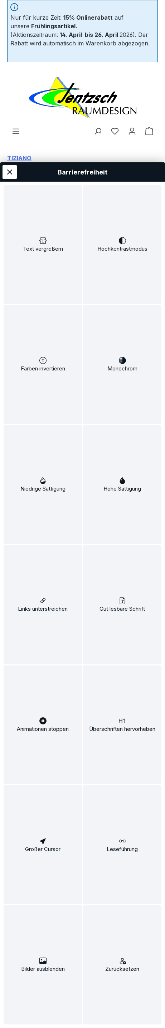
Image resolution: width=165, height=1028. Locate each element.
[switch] (43, 190)
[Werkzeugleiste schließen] (10, 112)
